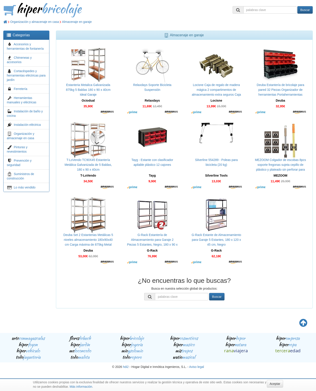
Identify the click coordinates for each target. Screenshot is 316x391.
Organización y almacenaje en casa (34, 22)
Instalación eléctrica (27, 124)
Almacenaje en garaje (77, 22)
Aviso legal (196, 367)
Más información (81, 386)
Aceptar (275, 384)
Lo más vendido (25, 187)
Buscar (305, 10)
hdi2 (126, 367)
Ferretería (20, 89)
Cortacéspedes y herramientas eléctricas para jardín (26, 75)
